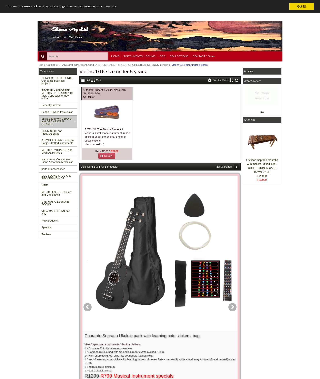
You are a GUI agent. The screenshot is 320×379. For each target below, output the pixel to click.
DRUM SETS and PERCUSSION (51, 132)
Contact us (98, 330)
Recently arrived (51, 105)
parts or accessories (53, 169)
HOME (115, 56)
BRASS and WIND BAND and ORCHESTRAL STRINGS (56, 121)
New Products (49, 334)
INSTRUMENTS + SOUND (139, 56)
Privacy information (103, 341)
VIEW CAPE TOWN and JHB (55, 212)
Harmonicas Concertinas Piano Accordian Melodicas (57, 161)
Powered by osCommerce (236, 377)
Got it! (301, 6)
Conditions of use (102, 334)
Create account (152, 330)
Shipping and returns (104, 337)
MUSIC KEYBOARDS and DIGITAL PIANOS (56, 151)
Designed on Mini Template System (265, 377)
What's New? (252, 81)
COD (163, 56)
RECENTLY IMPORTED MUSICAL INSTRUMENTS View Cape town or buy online (57, 94)
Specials (46, 227)
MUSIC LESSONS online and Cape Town (56, 193)
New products (49, 220)
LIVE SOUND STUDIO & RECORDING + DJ (56, 177)
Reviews (46, 234)
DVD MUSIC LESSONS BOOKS (55, 203)
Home (44, 330)
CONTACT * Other (203, 56)
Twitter (254, 339)
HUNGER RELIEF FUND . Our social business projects (56, 81)
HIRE (44, 185)
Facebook (256, 331)
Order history (150, 337)
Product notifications (155, 341)
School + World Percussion (57, 112)
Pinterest (250, 348)
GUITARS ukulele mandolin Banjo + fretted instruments (57, 142)
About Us (199, 330)
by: (88, 97)
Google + (250, 345)
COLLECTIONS (179, 56)
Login (146, 334)
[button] (106, 156)
